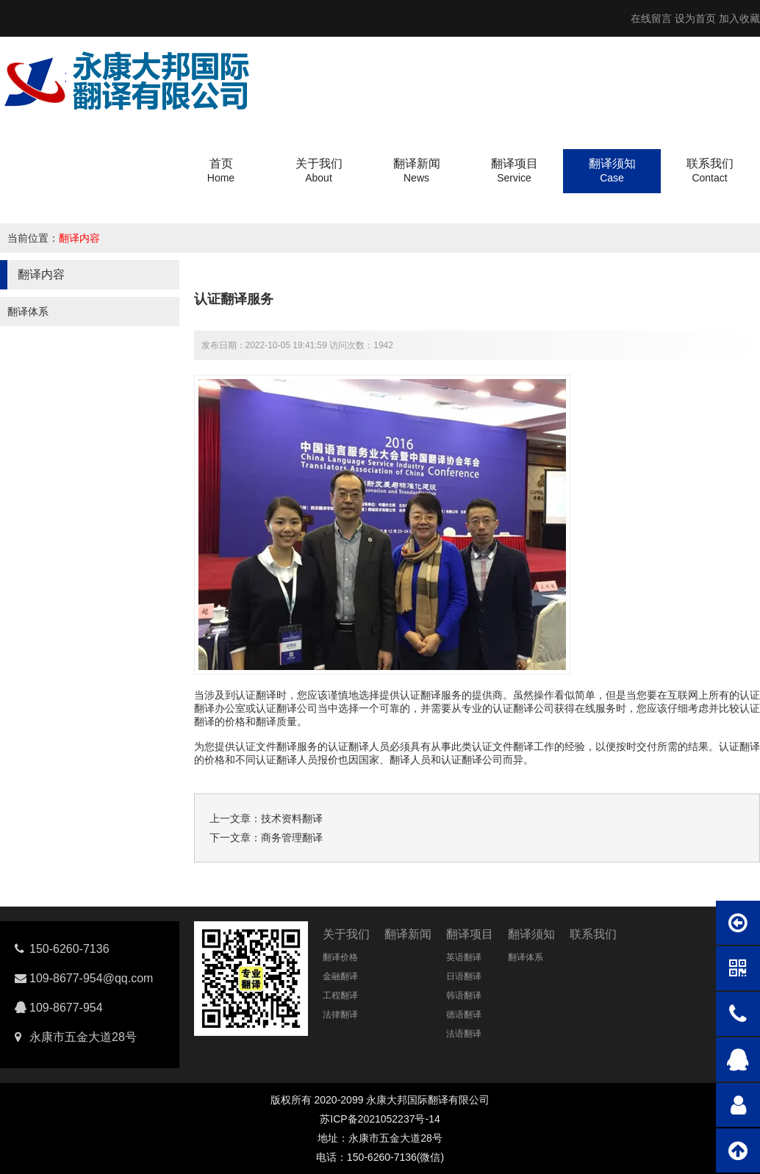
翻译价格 (340, 957)
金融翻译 (340, 976)
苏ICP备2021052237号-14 (380, 1119)
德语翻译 (463, 1014)
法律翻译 (340, 1014)
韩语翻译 (463, 995)
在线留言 (651, 18)
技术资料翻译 (292, 818)
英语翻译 (463, 957)
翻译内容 (79, 238)
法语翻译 (463, 1034)
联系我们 (593, 934)
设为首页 (695, 18)
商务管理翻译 (292, 837)
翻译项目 (469, 934)
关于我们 (346, 934)
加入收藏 (739, 18)
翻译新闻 (407, 934)
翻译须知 (531, 934)
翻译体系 (28, 311)
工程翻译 (340, 995)
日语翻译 (463, 976)
